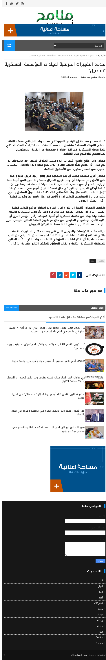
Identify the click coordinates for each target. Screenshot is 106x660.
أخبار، (98, 597)
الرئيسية (100, 56)
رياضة (98, 620)
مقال (98, 631)
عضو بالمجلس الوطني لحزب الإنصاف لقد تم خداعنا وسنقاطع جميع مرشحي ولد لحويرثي (47, 429)
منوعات (97, 643)
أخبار (91, 56)
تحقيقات (97, 603)
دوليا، (98, 614)
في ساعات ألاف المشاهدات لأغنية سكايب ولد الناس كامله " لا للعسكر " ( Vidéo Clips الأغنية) (43, 379)
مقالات (97, 637)
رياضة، (98, 626)
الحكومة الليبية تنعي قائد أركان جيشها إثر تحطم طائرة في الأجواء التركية (46, 396)
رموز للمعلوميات (77, 655)
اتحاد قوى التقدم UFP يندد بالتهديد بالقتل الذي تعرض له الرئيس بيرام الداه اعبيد (44, 346)
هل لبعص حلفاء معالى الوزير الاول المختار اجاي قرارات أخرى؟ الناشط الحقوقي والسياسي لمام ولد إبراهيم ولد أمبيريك (45, 329)
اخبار (99, 592)
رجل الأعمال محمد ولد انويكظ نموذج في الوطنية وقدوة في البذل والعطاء (46, 412)
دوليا (98, 609)
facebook (10, 307)
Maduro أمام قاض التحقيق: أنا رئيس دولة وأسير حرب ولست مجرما (47, 361)
